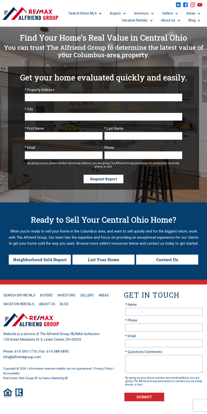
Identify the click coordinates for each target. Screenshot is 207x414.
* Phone (131, 320)
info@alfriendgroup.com (22, 357)
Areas (104, 295)
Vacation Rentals (18, 304)
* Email (30, 148)
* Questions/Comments (143, 352)
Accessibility (11, 373)
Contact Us (167, 259)
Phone (109, 148)
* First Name (34, 128)
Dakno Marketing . (55, 378)
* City (29, 109)
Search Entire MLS (19, 295)
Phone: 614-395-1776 (20, 351)
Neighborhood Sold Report (40, 259)
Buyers (46, 295)
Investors (66, 295)
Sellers (87, 295)
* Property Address (40, 90)
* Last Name (113, 128)
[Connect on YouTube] (199, 6)
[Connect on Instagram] (192, 6)
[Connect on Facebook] (185, 6)
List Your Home (103, 259)
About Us (47, 304)
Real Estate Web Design (20, 378)
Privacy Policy (103, 368)
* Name (131, 305)
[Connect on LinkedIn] (178, 6)
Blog (64, 304)
